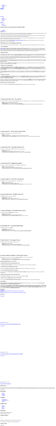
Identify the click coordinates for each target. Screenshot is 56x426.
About (3, 6)
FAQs (3, 401)
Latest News (4, 400)
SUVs (22, 35)
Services (3, 394)
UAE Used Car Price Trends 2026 (5, 383)
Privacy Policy (4, 399)
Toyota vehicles (2, 48)
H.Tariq (18, 421)
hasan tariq (3, 30)
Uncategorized (4, 25)
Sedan (3, 405)
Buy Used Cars (4, 5)
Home (3, 4)
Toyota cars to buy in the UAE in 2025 (17, 40)
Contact (3, 7)
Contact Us (3, 395)
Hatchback (3, 406)
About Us (3, 393)
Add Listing (2, 8)
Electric (3, 408)
